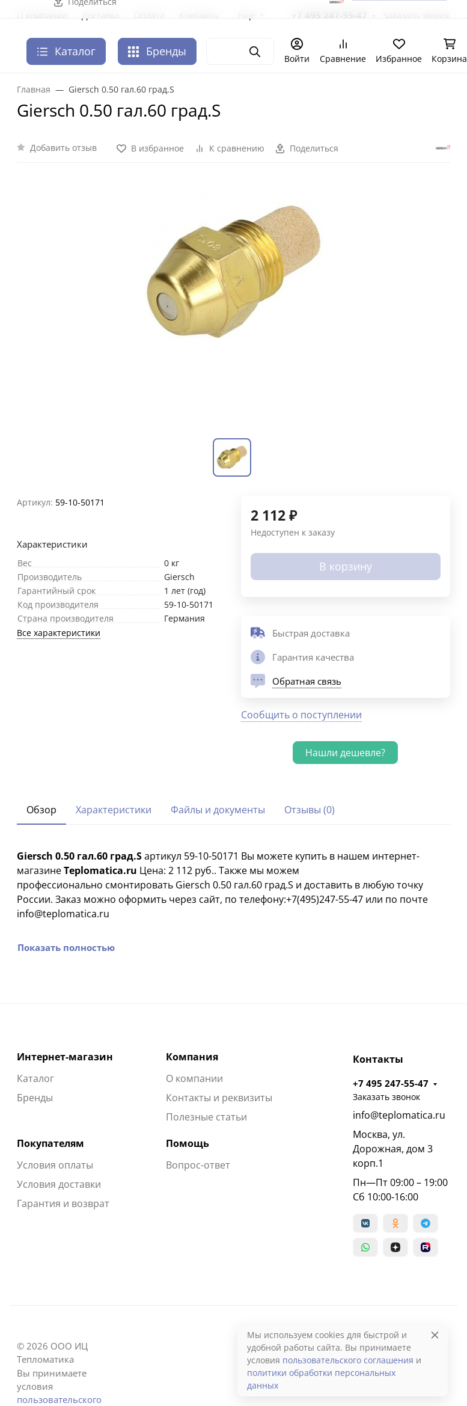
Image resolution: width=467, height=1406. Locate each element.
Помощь (187, 1143)
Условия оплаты (55, 1165)
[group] (233, 307)
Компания (192, 1057)
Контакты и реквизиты (219, 1097)
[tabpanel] (233, 902)
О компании (194, 1078)
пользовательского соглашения (348, 1360)
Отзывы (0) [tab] (309, 809)
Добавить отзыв (63, 147)
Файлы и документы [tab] (218, 809)
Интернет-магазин (65, 1057)
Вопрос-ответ (198, 1165)
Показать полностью (66, 947)
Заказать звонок (386, 1096)
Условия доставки (59, 1184)
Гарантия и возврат (63, 1203)
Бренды (157, 51)
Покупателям (50, 1143)
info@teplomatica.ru (399, 1115)
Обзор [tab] (41, 809)
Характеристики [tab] (113, 809)
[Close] (435, 1334)
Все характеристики (58, 632)
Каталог (35, 1078)
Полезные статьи (206, 1116)
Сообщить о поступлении (301, 714)
